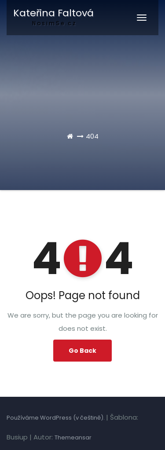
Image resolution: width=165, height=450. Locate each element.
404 (92, 136)
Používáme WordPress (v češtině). (56, 417)
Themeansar (73, 437)
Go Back (82, 350)
